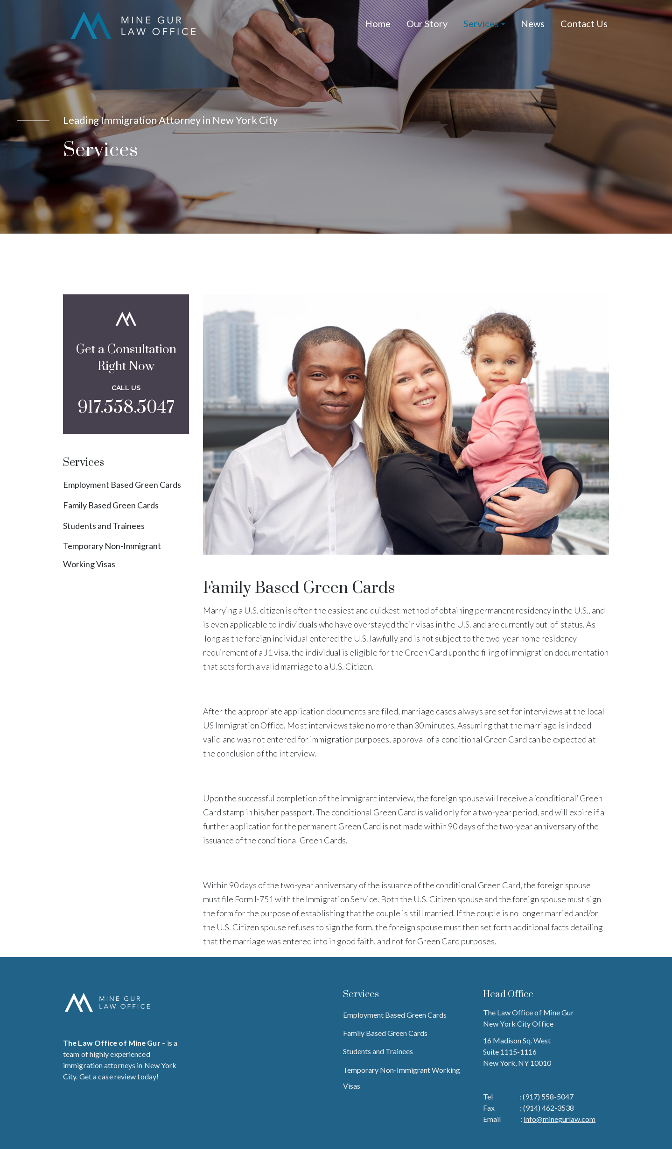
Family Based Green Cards (111, 505)
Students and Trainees (104, 526)
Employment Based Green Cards (122, 484)
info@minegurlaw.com (559, 1118)
